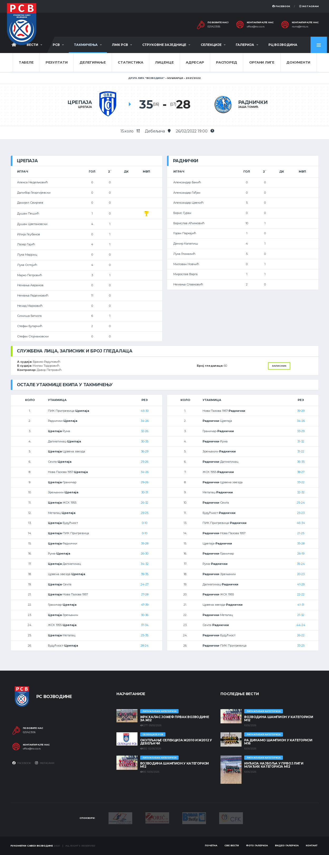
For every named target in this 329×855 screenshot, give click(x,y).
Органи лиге (261, 62)
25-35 (144, 635)
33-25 (301, 645)
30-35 (144, 441)
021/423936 (214, 26)
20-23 (301, 574)
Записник (279, 365)
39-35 (144, 574)
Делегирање (93, 62)
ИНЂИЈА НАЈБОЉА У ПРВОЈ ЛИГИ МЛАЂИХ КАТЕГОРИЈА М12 (273, 764)
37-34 (145, 625)
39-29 (301, 411)
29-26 (144, 482)
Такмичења (86, 45)
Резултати (57, 62)
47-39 (144, 604)
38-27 (301, 472)
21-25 (300, 533)
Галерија (245, 45)
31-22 (300, 451)
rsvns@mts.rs (300, 26)
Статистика (130, 62)
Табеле (26, 62)
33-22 (301, 482)
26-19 (300, 553)
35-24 (301, 564)
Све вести (231, 845)
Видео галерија (287, 845)
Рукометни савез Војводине (32, 845)
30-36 (144, 615)
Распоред (226, 62)
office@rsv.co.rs (255, 26)
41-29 (301, 584)
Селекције (211, 45)
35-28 (144, 543)
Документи (298, 62)
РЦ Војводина (282, 45)
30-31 (144, 492)
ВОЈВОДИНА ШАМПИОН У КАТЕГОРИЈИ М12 (174, 764)
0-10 (144, 523)
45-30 (145, 411)
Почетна (211, 845)
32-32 (301, 492)
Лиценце (164, 62)
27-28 (144, 594)
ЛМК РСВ (120, 45)
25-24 (301, 502)
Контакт (311, 845)
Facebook (281, 6)
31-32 (300, 441)
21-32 (300, 615)
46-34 (301, 523)
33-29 (301, 431)
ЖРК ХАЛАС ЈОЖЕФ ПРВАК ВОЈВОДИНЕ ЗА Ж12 (174, 718)
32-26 (144, 431)
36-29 (144, 451)
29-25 (144, 513)
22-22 (301, 594)
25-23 (301, 513)
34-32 (145, 564)
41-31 (300, 604)
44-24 (300, 625)
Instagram (309, 6)
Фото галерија (257, 845)
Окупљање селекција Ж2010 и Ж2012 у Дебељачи (176, 741)
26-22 (301, 635)
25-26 (144, 462)
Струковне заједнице (164, 45)
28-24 (145, 645)
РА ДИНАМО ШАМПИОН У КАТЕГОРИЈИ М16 (278, 741)
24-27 (145, 584)
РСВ (56, 45)
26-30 (144, 553)
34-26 (145, 421)
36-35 (301, 462)
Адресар (195, 62)
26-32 (144, 502)
